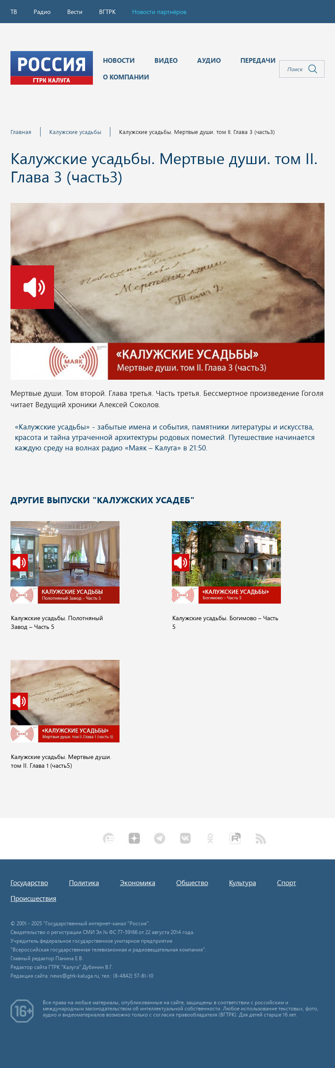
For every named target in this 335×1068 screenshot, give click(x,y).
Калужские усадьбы (75, 131)
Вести (74, 11)
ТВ (13, 11)
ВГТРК (107, 11)
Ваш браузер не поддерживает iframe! (167, 443)
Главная (20, 131)
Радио (42, 11)
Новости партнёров (159, 11)
